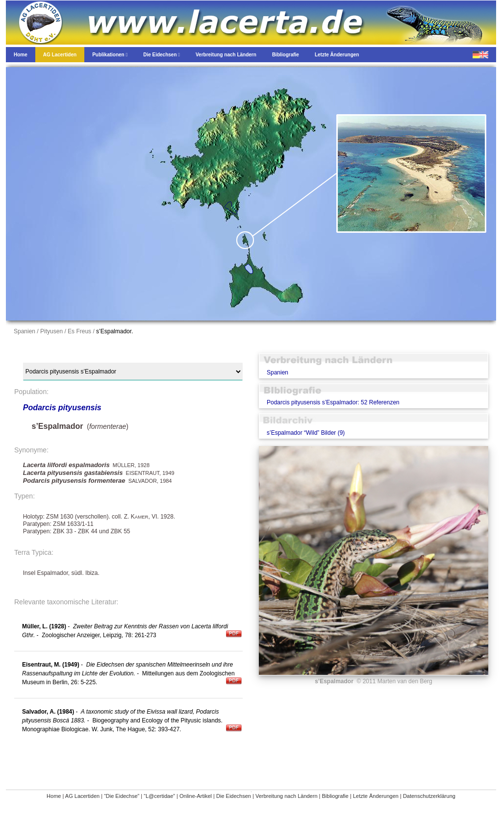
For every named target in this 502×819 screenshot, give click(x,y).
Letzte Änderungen (376, 796)
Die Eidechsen (233, 796)
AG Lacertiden (82, 796)
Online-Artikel (195, 796)
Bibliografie (335, 796)
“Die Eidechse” (121, 796)
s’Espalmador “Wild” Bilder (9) (306, 432)
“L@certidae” (159, 796)
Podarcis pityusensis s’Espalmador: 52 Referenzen (333, 402)
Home (54, 796)
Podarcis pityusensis (62, 407)
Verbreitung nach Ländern (286, 796)
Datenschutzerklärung (429, 796)
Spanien (277, 372)
